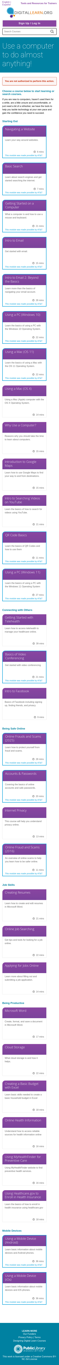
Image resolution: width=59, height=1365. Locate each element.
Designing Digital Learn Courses (29, 1341)
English (6, 2)
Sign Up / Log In (29, 23)
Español (6, 4)
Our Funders (29, 1334)
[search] (53, 31)
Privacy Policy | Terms (29, 1337)
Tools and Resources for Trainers (39, 3)
